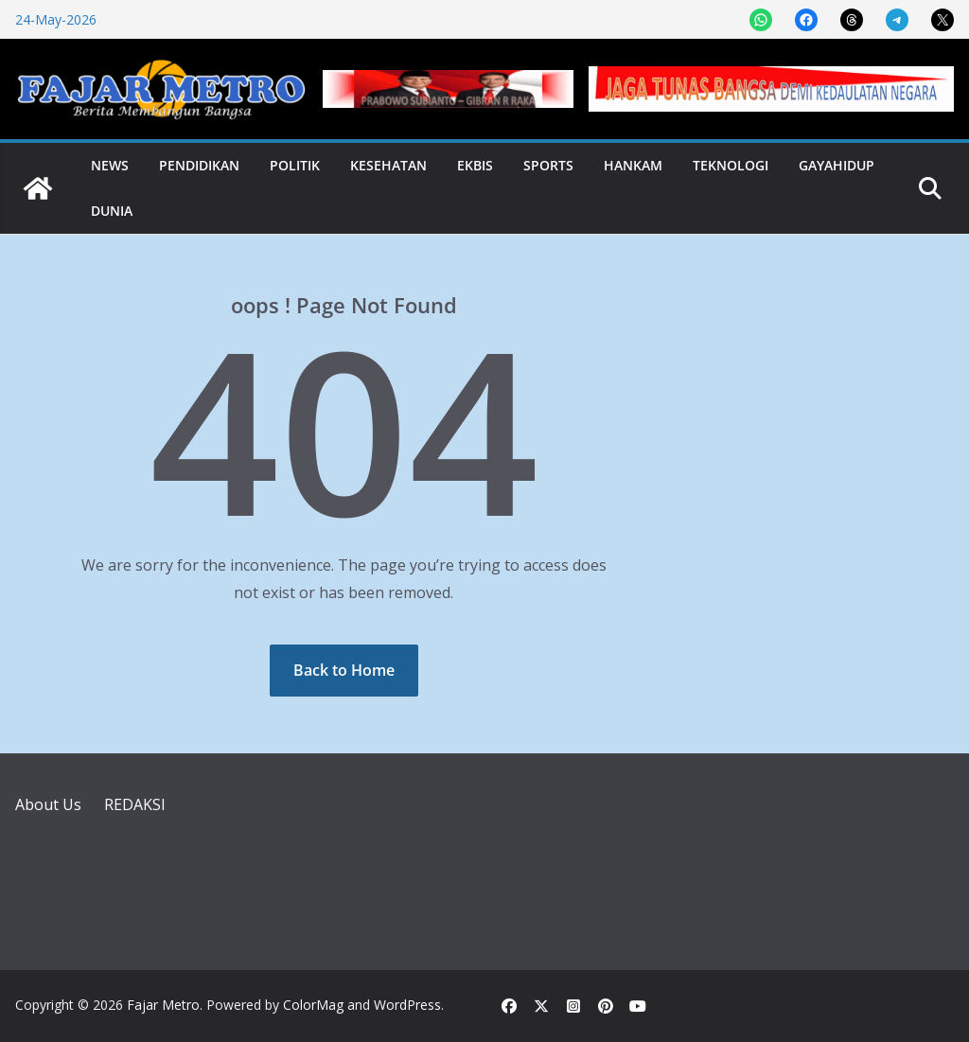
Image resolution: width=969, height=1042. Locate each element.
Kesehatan (388, 165)
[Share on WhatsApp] (760, 20)
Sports (548, 165)
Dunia (111, 211)
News (110, 165)
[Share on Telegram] (897, 20)
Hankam (633, 165)
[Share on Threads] (851, 20)
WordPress (407, 1005)
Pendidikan (199, 165)
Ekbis (475, 165)
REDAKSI (135, 804)
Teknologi (730, 165)
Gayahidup (836, 165)
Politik (295, 165)
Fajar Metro (163, 1005)
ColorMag (313, 1005)
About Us (48, 804)
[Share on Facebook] (806, 20)
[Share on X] (942, 20)
